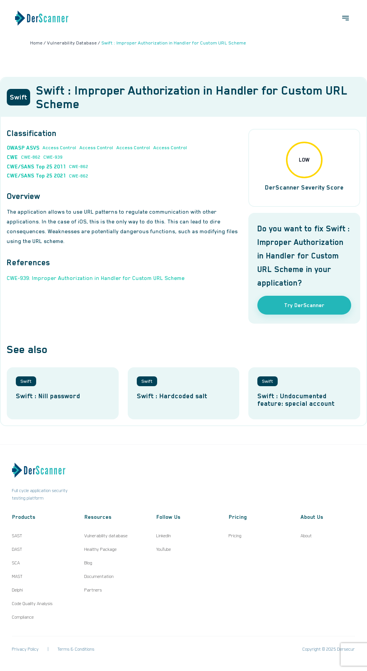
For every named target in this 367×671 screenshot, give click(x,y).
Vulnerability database (106, 535)
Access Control (59, 147)
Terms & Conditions (76, 649)
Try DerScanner (304, 305)
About (306, 535)
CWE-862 (30, 157)
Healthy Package (100, 549)
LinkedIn (163, 535)
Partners (93, 590)
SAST (17, 535)
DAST (17, 549)
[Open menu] (345, 18)
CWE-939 (53, 157)
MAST (17, 576)
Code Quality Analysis (32, 603)
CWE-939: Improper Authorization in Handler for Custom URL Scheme (96, 278)
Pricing (235, 535)
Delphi (17, 590)
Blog (88, 563)
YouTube (163, 549)
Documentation (99, 576)
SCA (16, 563)
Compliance (23, 617)
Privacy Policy (25, 649)
